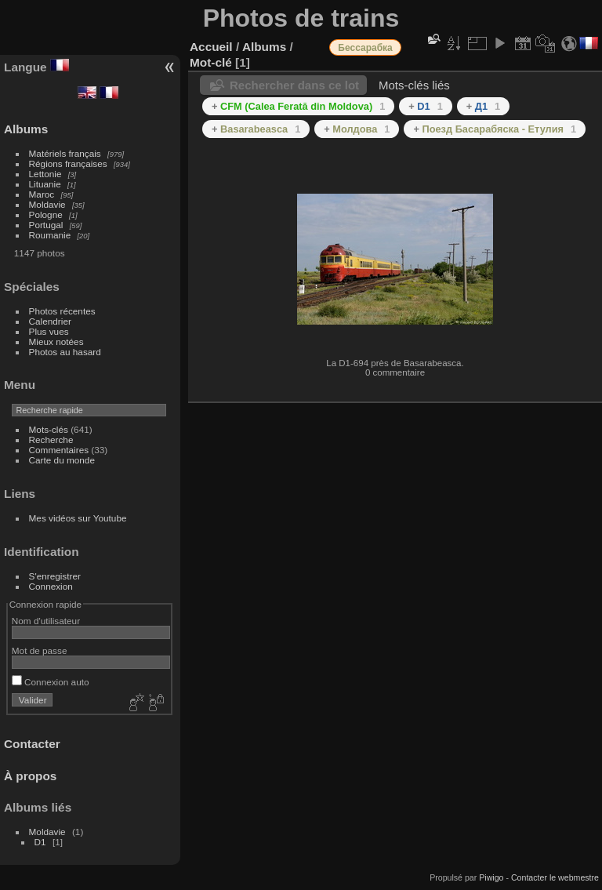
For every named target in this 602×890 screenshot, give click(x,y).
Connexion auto (50, 682)
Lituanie (45, 184)
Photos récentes (62, 311)
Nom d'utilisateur (46, 621)
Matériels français (65, 153)
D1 (40, 842)
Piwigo (491, 877)
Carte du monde (62, 460)
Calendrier (50, 321)
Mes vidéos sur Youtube (78, 518)
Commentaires (59, 450)
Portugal (46, 225)
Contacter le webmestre (555, 877)
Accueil (211, 46)
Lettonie (45, 174)
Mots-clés (48, 429)
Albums (26, 129)
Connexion (51, 586)
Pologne (46, 214)
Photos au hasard (65, 352)
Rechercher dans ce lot (294, 85)
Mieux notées (56, 341)
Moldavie (47, 204)
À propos (30, 776)
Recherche (51, 439)
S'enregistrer (55, 576)
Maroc (42, 194)
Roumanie (50, 235)
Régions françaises (68, 163)
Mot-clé (211, 62)
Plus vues (49, 331)
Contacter (32, 743)
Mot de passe (39, 650)
